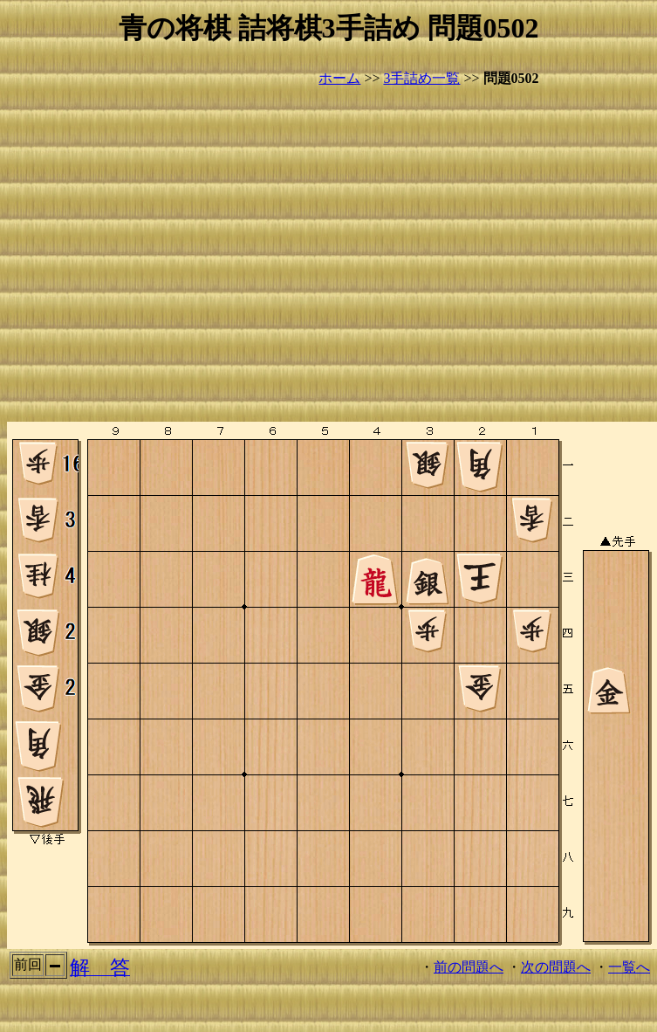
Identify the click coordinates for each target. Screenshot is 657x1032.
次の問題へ (556, 967)
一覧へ (629, 967)
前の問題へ (468, 967)
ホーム (339, 78)
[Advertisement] (163, 255)
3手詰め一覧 (421, 78)
